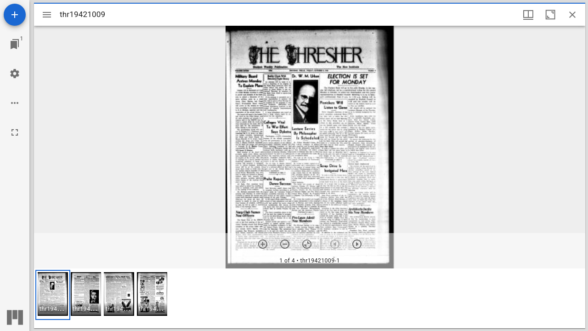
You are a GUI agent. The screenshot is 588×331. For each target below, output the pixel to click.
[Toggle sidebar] (47, 15)
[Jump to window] (15, 44)
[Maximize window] (550, 15)
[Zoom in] (263, 244)
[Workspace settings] (15, 74)
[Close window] (572, 15)
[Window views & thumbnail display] (528, 15)
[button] (53, 295)
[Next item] (357, 244)
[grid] (309, 298)
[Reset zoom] (307, 244)
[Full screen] (15, 132)
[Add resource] (15, 15)
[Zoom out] (285, 244)
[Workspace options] (15, 103)
